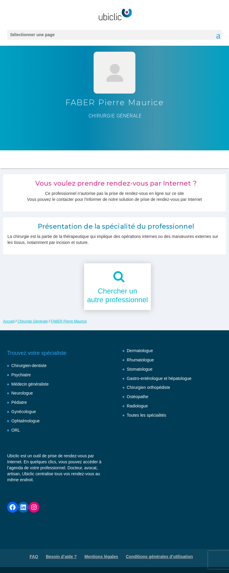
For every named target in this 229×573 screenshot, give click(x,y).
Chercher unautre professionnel (117, 295)
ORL (15, 430)
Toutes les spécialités (146, 415)
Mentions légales (101, 556)
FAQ (34, 556)
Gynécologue (23, 411)
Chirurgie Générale (33, 321)
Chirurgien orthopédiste (148, 387)
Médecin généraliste (30, 384)
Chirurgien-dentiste (29, 365)
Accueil (9, 321)
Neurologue (22, 393)
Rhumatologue (140, 359)
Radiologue (137, 406)
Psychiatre (21, 374)
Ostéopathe (137, 396)
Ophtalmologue (25, 420)
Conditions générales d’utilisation (159, 556)
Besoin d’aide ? (61, 556)
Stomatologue (139, 369)
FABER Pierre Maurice (69, 321)
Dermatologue (140, 350)
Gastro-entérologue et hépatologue (159, 378)
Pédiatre (19, 402)
